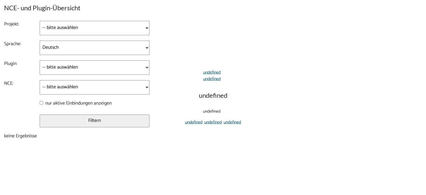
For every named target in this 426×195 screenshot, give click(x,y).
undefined (211, 71)
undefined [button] (191, 123)
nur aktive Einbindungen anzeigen (78, 103)
